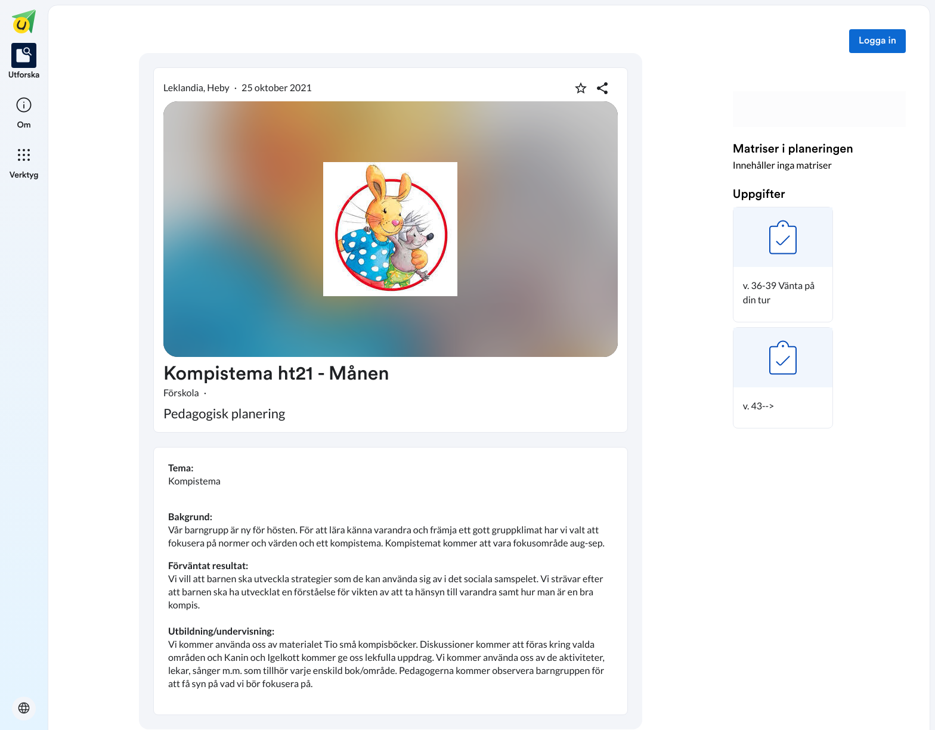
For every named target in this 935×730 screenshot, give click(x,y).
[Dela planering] (602, 88)
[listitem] (24, 62)
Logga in (877, 41)
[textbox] (390, 581)
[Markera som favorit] (581, 88)
